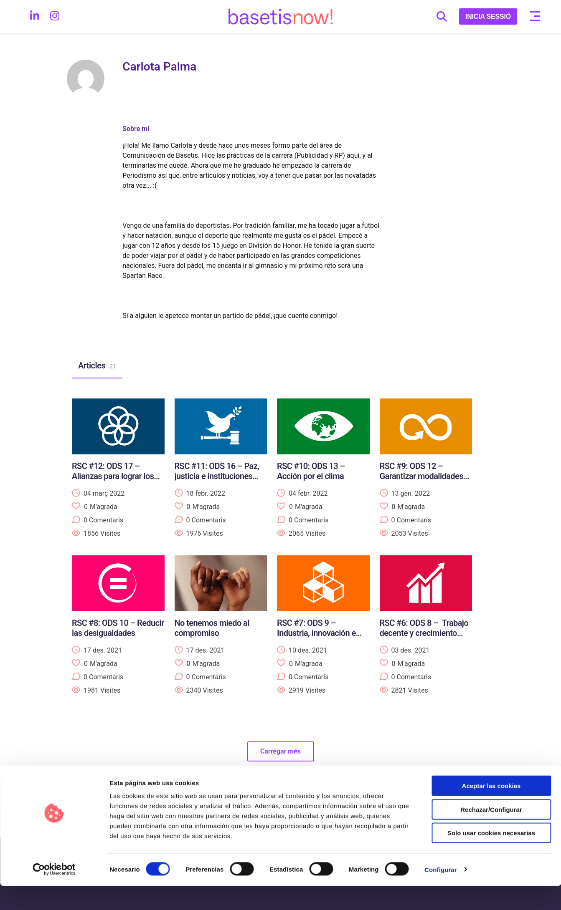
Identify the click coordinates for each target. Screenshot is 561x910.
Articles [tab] (97, 365)
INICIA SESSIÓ (488, 16)
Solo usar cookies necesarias (491, 856)
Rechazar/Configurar (491, 833)
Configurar (440, 893)
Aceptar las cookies (491, 809)
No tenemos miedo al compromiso (212, 628)
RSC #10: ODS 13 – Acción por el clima (311, 471)
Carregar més (280, 751)
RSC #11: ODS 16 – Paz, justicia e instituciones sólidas (217, 476)
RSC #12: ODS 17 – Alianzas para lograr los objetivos (113, 476)
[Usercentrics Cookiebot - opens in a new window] (54, 893)
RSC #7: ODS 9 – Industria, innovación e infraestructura (316, 633)
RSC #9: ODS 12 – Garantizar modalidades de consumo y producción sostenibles (425, 481)
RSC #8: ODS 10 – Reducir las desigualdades (118, 628)
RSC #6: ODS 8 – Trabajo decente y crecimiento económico (424, 633)
